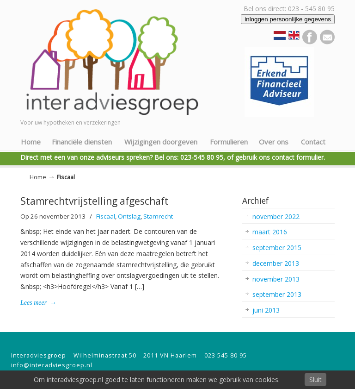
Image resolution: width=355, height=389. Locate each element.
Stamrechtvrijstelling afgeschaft (94, 200)
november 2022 (276, 216)
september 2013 (276, 294)
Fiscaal (105, 216)
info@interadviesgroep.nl (51, 365)
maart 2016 (269, 231)
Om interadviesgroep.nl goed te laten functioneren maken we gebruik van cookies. (157, 379)
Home (38, 177)
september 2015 (276, 247)
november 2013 (276, 279)
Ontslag (129, 216)
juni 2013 (266, 310)
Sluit (315, 379)
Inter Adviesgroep (122, 61)
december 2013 (275, 263)
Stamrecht (158, 216)
